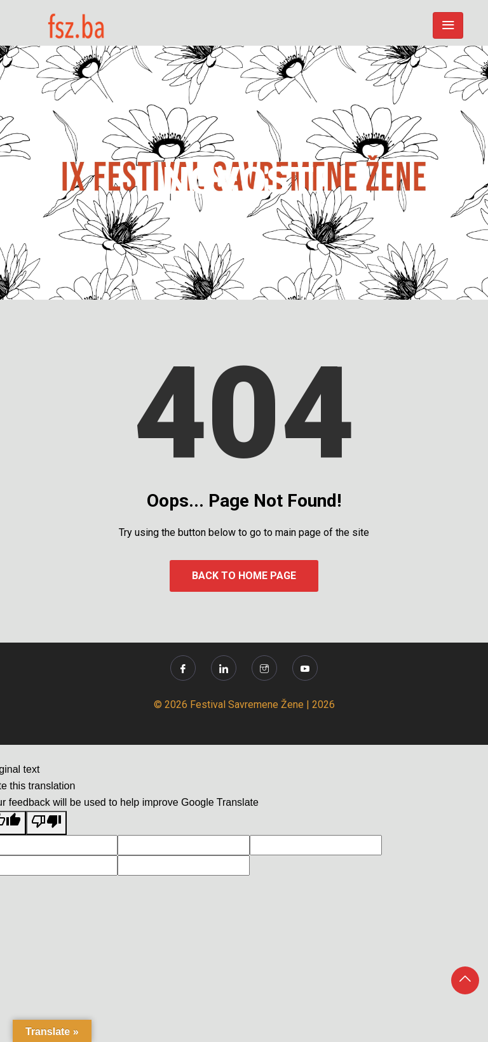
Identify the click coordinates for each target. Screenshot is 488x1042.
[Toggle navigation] (448, 25)
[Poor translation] (46, 823)
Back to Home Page (244, 576)
